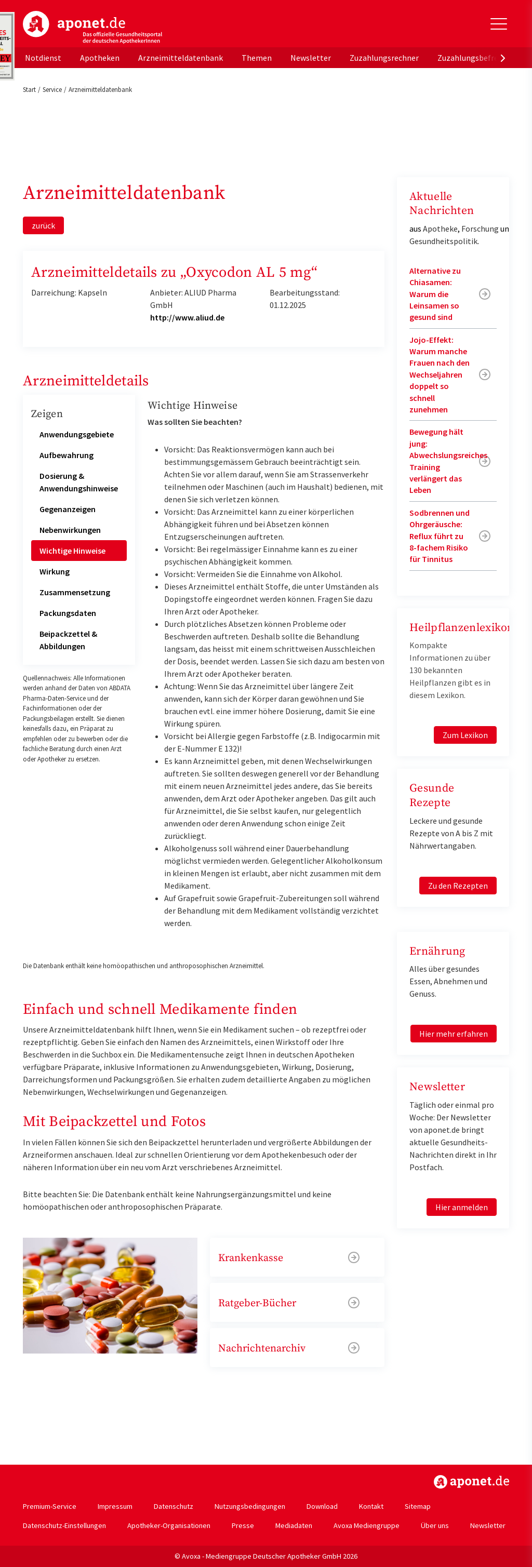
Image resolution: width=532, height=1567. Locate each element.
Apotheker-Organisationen (168, 1525)
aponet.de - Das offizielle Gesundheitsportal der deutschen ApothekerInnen (92, 27)
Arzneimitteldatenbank (180, 57)
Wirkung (54, 571)
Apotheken (99, 57)
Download (322, 1506)
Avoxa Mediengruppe (367, 1525)
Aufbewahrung (66, 455)
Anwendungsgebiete (76, 434)
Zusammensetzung (74, 592)
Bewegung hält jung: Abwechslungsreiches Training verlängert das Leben (448, 460)
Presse (243, 1525)
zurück (43, 225)
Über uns (435, 1525)
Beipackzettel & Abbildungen (68, 639)
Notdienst (43, 57)
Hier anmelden (461, 1207)
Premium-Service (49, 1506)
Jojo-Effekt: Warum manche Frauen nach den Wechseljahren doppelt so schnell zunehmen (439, 374)
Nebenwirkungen (70, 530)
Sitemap (418, 1506)
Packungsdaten (67, 613)
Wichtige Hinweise (72, 550)
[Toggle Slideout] (498, 24)
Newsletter (310, 57)
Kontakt (371, 1506)
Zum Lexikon (465, 735)
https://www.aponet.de (471, 1482)
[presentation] (503, 57)
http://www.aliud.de (187, 317)
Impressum (115, 1506)
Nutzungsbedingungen (250, 1506)
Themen (257, 57)
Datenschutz (173, 1506)
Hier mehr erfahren (453, 1033)
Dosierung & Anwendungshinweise (78, 482)
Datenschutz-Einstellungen (64, 1525)
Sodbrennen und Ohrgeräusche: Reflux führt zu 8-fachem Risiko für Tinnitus (439, 536)
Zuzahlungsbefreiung (475, 57)
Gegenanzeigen (67, 509)
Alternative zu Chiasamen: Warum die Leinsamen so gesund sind (435, 294)
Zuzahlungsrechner (384, 57)
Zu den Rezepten (458, 885)
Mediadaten (293, 1525)
